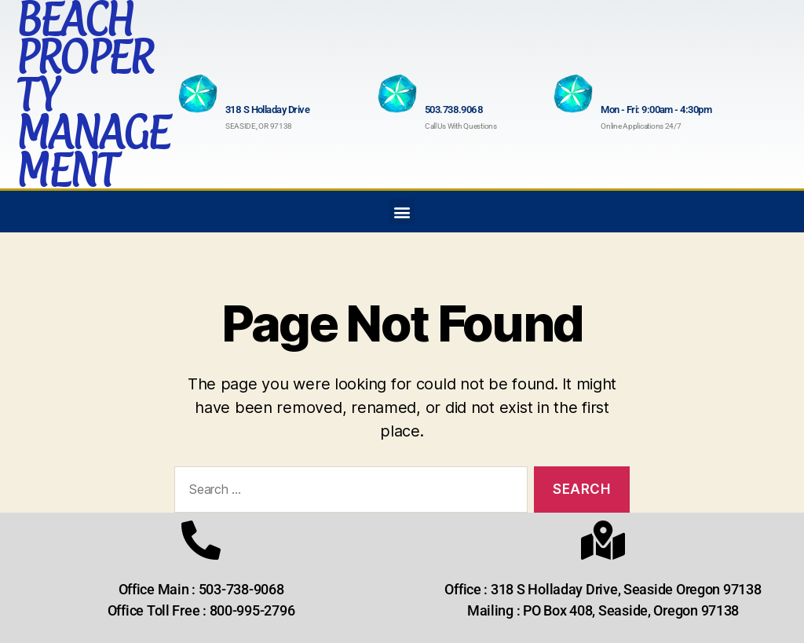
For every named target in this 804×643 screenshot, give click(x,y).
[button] (402, 212)
